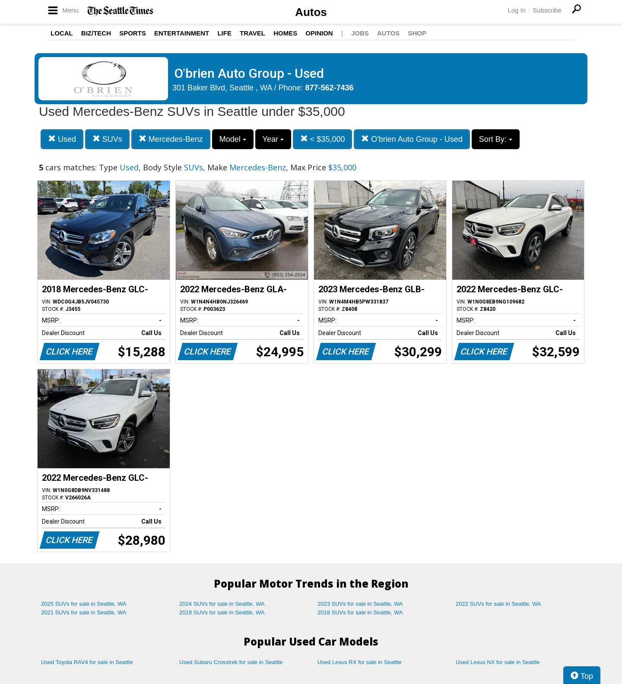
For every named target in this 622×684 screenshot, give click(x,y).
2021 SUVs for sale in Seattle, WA (84, 612)
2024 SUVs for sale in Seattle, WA (222, 604)
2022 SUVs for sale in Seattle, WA (498, 604)
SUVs (107, 139)
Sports (132, 33)
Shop (417, 33)
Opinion (319, 33)
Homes (285, 33)
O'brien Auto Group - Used (412, 139)
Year (273, 139)
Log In (517, 10)
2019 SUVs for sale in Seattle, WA (222, 612)
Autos (311, 12)
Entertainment (181, 33)
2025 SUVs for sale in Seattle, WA (84, 604)
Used (62, 139)
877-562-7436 (329, 87)
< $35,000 (322, 139)
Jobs (360, 33)
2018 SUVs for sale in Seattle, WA (360, 612)
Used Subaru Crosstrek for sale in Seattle (230, 662)
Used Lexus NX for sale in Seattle (497, 662)
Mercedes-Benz (171, 139)
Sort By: (495, 139)
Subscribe (547, 10)
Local (62, 33)
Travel (252, 33)
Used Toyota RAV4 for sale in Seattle (87, 662)
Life (224, 33)
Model (232, 139)
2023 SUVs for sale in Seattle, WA (360, 604)
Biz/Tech (96, 33)
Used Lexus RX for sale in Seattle (359, 662)
